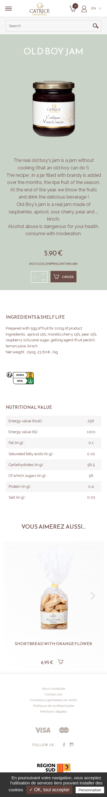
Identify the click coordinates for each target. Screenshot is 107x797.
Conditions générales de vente (53, 700)
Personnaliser (89, 790)
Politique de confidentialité (53, 706)
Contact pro (53, 694)
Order (63, 276)
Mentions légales (53, 711)
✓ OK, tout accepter (49, 789)
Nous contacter (53, 689)
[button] (92, 596)
